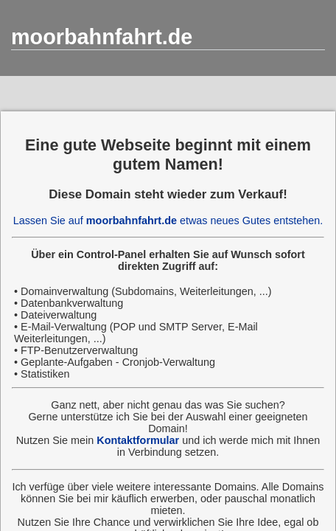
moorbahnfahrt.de (101, 37)
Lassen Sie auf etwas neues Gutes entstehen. (168, 220)
